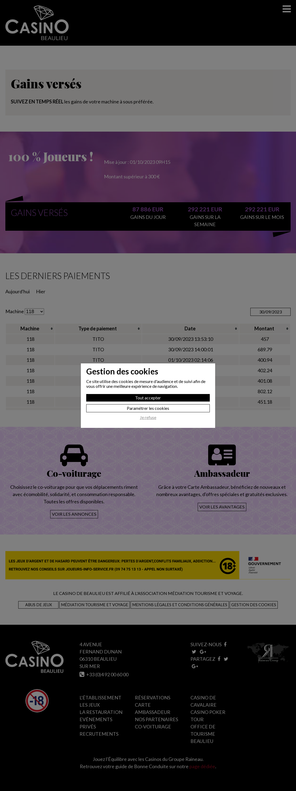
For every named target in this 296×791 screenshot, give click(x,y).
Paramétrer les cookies (148, 408)
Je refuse (148, 417)
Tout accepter (148, 397)
